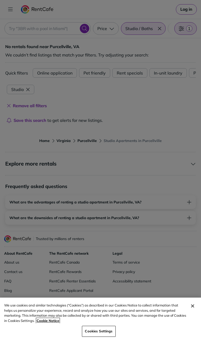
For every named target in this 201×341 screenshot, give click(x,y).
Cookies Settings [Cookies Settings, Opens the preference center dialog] (99, 331)
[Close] (192, 306)
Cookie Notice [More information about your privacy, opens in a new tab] (48, 321)
